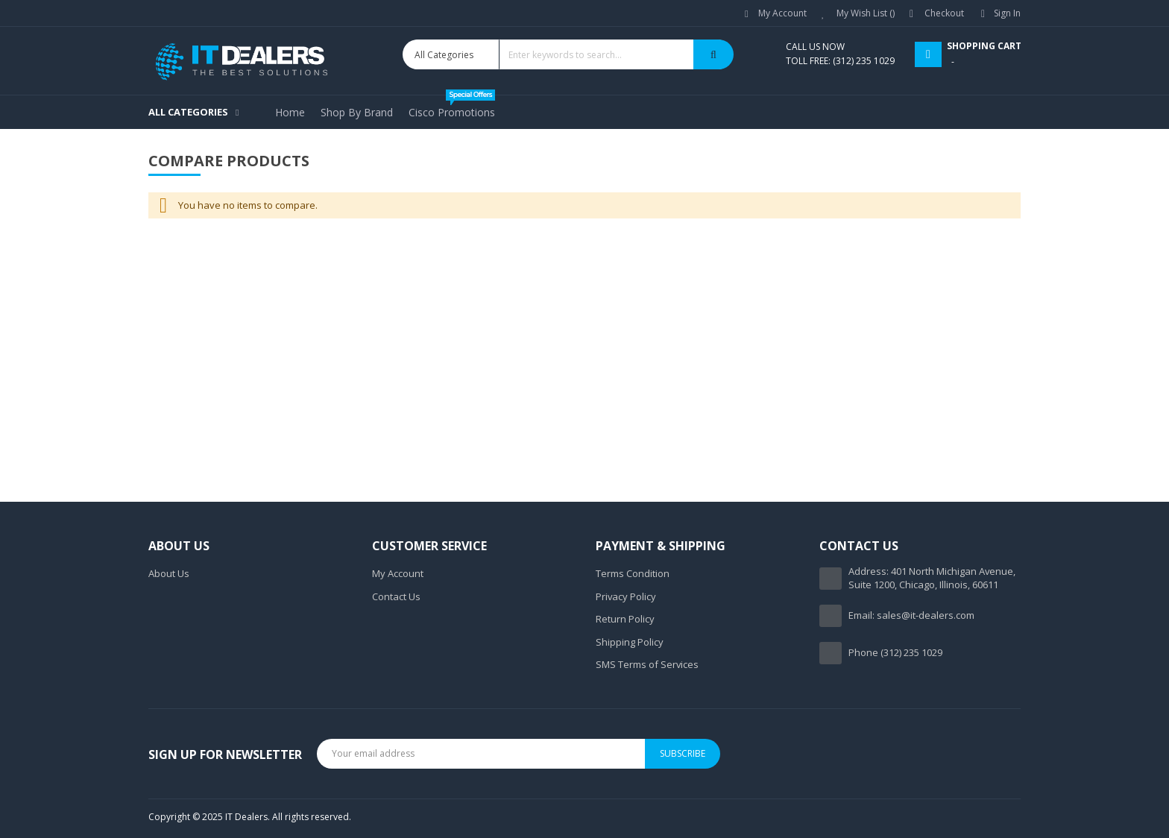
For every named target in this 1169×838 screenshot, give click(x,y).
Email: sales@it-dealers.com (911, 615)
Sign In (1007, 13)
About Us (168, 573)
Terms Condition (632, 573)
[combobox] (568, 54)
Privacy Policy (626, 596)
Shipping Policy (630, 642)
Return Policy (625, 619)
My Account (782, 13)
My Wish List (865, 13)
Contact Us (396, 596)
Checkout (944, 13)
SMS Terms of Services (647, 664)
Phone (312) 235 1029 (895, 652)
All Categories (188, 112)
